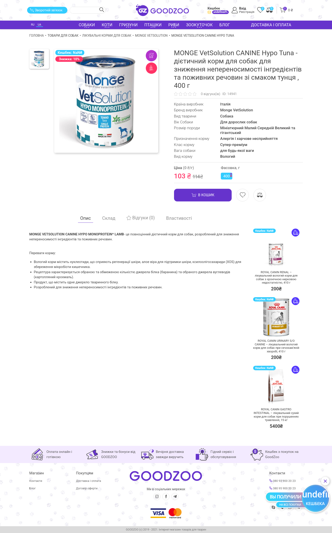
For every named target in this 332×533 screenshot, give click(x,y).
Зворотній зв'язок (46, 10)
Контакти (35, 481)
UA (39, 24)
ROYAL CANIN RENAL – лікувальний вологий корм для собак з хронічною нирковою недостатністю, (276, 277)
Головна (36, 35)
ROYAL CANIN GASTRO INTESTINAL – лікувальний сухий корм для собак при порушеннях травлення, (276, 415)
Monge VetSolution (151, 35)
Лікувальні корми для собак (106, 35)
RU (32, 24)
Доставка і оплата (271, 24)
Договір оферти (86, 488)
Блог (224, 24)
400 (227, 175)
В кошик (202, 195)
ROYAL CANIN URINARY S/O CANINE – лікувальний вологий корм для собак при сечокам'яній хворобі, (276, 346)
